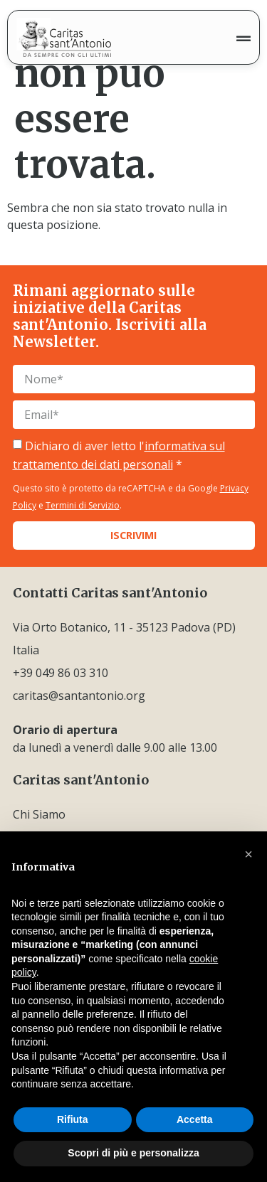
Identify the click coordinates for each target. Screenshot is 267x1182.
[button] (248, 854)
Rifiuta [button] (72, 1119)
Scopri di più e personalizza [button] (133, 1153)
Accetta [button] (195, 1119)
